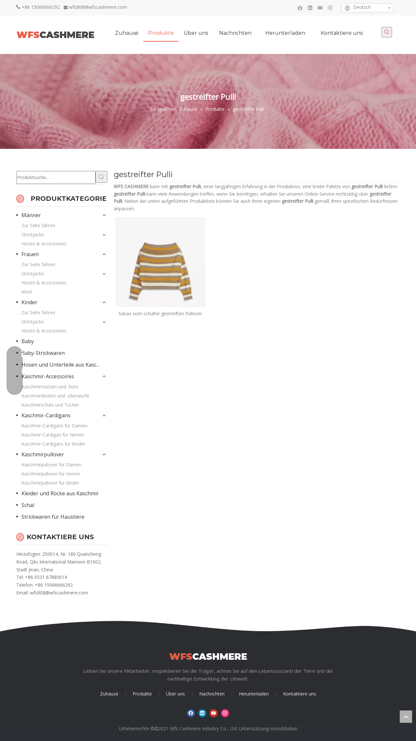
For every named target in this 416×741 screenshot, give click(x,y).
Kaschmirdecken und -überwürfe (55, 396)
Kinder (29, 302)
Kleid (26, 292)
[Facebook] (300, 8)
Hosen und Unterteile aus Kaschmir (64, 364)
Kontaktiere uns (299, 694)
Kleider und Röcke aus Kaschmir (60, 493)
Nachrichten (212, 694)
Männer (31, 215)
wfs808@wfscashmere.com (98, 7)
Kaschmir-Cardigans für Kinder (53, 444)
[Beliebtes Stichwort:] (387, 32)
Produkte (142, 694)
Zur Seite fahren (38, 225)
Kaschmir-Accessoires (47, 376)
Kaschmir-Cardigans (46, 415)
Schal (27, 505)
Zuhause (109, 694)
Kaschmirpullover (42, 454)
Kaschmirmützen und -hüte (49, 387)
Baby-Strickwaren (43, 353)
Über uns (175, 694)
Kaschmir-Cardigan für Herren (52, 435)
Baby (27, 341)
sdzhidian (287, 728)
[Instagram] (330, 8)
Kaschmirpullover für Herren (50, 474)
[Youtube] (320, 8)
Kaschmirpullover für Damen (51, 465)
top (406, 716)
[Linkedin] (310, 8)
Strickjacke (32, 234)
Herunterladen (254, 694)
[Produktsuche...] (56, 177)
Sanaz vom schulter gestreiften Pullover (160, 313)
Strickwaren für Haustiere (52, 516)
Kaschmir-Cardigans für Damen (54, 425)
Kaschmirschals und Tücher (50, 405)
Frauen (30, 254)
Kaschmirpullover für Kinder (50, 483)
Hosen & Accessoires (43, 243)
